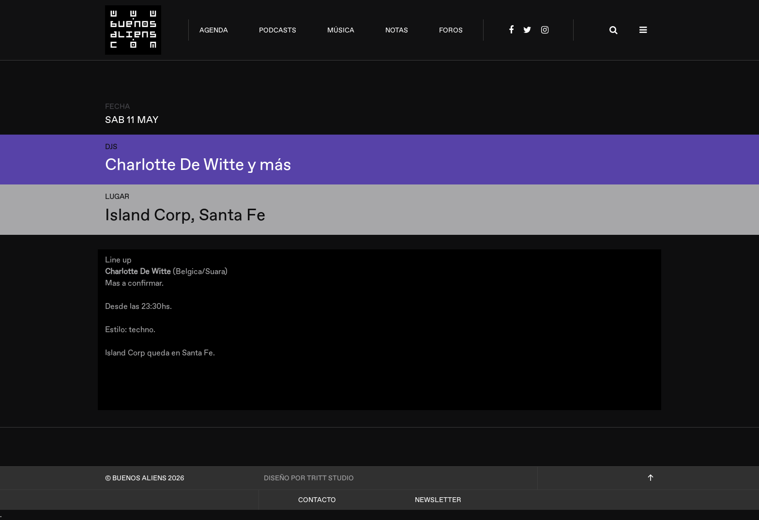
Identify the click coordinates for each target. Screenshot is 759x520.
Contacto (317, 500)
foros (451, 30)
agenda (213, 30)
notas (396, 30)
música (340, 30)
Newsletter (438, 500)
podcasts (277, 30)
